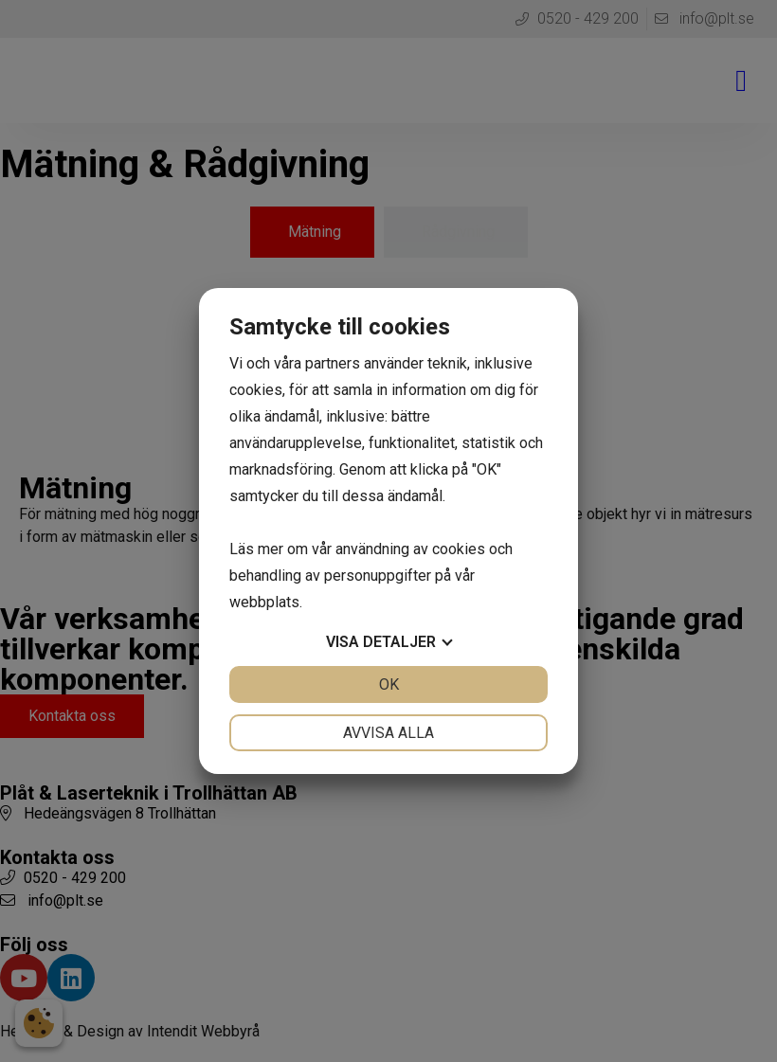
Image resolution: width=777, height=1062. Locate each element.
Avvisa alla (388, 733)
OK (389, 684)
